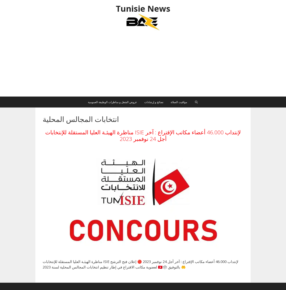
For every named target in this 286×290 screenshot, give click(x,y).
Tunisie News (143, 8)
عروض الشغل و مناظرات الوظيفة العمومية (112, 102)
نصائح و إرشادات (153, 102)
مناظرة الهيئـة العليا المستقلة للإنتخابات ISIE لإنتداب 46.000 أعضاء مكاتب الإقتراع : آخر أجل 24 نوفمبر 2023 (143, 135)
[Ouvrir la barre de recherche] (196, 102)
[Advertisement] (143, 65)
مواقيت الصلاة (179, 102)
